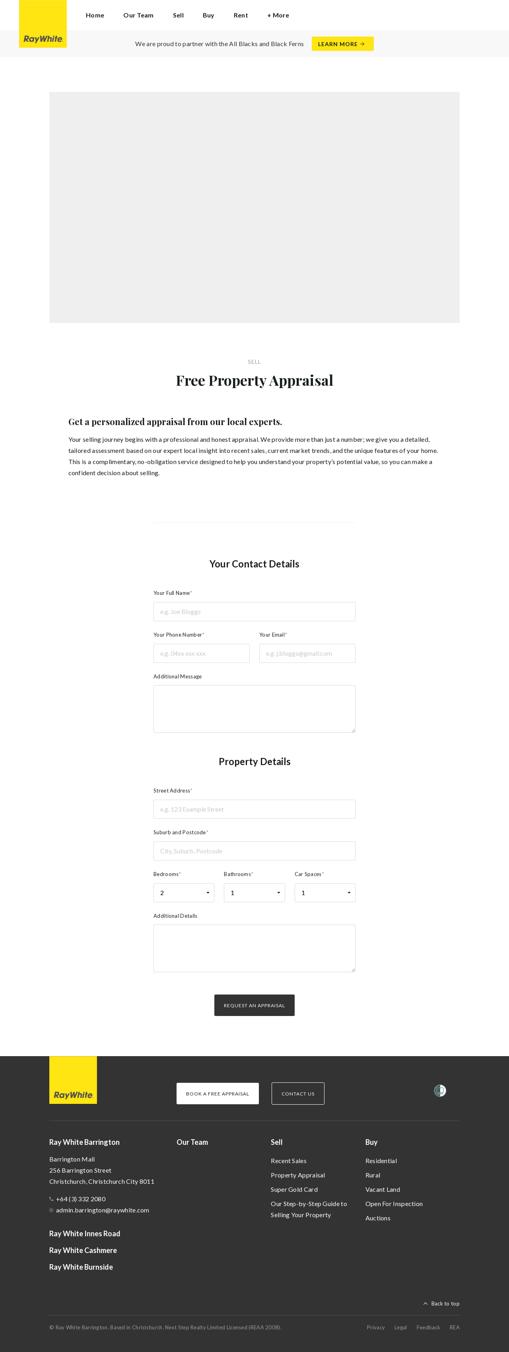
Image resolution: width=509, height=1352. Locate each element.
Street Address (171, 790)
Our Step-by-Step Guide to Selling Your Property (309, 1209)
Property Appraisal (298, 1175)
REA (455, 1327)
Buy (371, 1142)
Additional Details (175, 916)
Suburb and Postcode (179, 832)
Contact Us (298, 1094)
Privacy (376, 1327)
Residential (381, 1160)
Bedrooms (166, 874)
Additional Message (177, 676)
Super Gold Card (294, 1189)
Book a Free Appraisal (217, 1094)
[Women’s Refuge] (440, 1092)
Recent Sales (289, 1160)
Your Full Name (171, 593)
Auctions (377, 1218)
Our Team (138, 15)
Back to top (445, 1303)
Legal (400, 1327)
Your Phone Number (177, 634)
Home (95, 15)
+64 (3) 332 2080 (80, 1198)
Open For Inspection (394, 1203)
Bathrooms (237, 874)
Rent (241, 15)
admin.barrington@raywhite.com (103, 1210)
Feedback (428, 1327)
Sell (277, 1142)
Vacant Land (382, 1189)
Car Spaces (308, 874)
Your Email (272, 634)
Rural (373, 1175)
